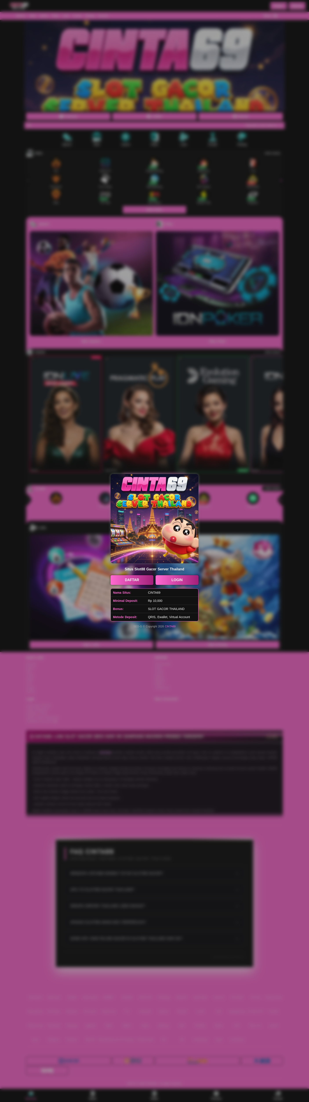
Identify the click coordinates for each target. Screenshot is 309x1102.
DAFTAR (132, 580)
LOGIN (177, 580)
